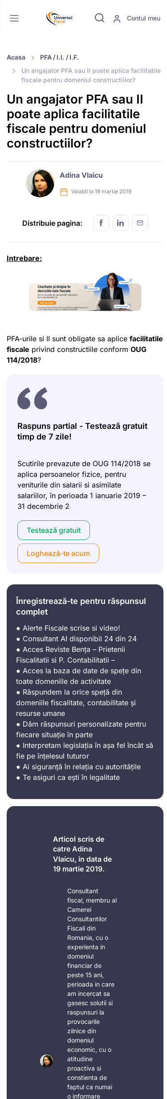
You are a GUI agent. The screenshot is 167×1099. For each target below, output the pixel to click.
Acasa (16, 57)
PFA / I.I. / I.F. (59, 57)
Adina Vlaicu (81, 175)
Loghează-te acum (58, 553)
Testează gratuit (54, 530)
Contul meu (136, 18)
